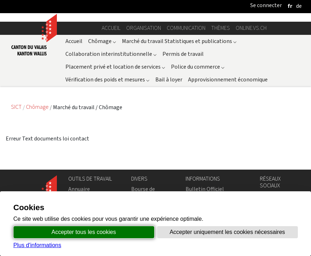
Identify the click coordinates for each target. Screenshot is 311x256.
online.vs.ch (251, 28)
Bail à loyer (168, 79)
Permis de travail (183, 54)
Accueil (111, 28)
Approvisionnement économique (228, 79)
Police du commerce (198, 66)
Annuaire (79, 189)
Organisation (143, 28)
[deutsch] (299, 6)
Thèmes (220, 28)
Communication (186, 28)
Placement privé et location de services (115, 66)
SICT (17, 107)
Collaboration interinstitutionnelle (111, 54)
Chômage (102, 41)
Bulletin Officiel (205, 189)
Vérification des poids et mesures (107, 79)
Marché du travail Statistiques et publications (179, 41)
